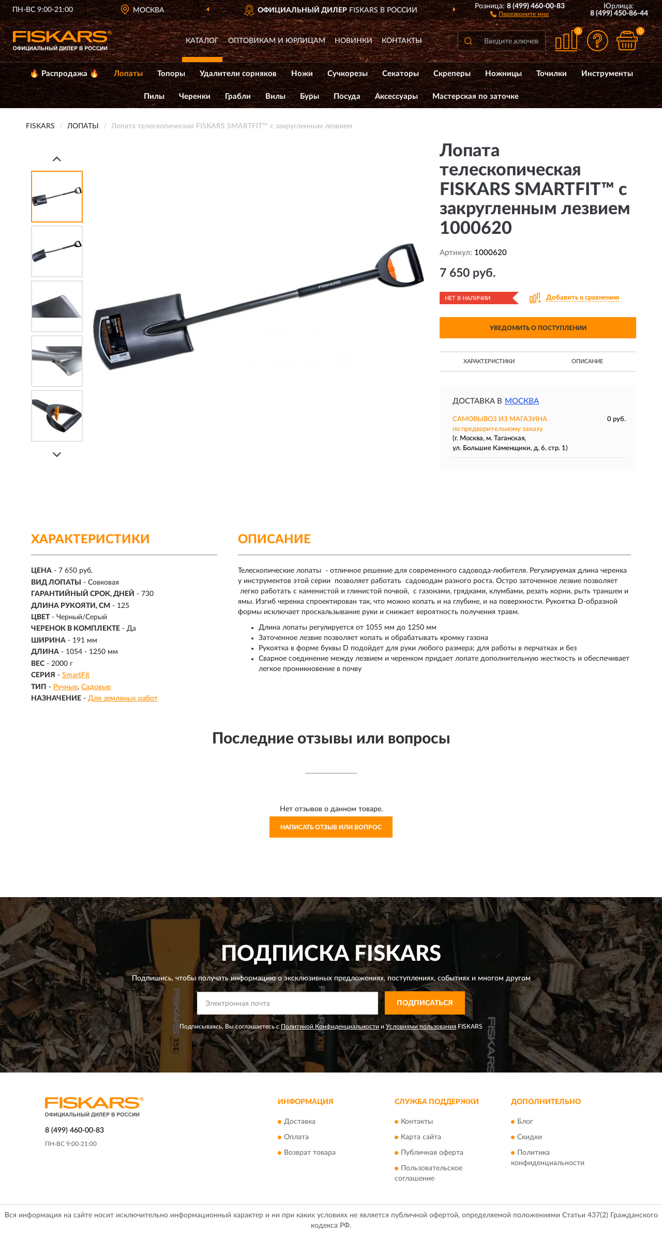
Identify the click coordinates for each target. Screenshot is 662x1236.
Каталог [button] (202, 40)
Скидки (529, 1137)
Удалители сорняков (238, 74)
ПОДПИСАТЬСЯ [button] (425, 1003)
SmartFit (75, 675)
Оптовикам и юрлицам (276, 40)
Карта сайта (421, 1137)
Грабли (238, 96)
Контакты (402, 40)
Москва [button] (522, 401)
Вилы (275, 96)
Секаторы (400, 74)
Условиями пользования (421, 1026)
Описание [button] (587, 361)
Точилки (551, 74)
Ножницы (503, 74)
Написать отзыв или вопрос (331, 827)
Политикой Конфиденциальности (330, 1026)
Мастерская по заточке (475, 96)
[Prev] (57, 158)
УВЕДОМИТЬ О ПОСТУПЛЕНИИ (538, 328)
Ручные (65, 687)
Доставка (299, 1122)
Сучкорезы (347, 74)
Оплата (296, 1137)
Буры (309, 96)
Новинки (353, 40)
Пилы (154, 96)
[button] (519, 13)
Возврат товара (310, 1153)
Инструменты (607, 74)
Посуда (347, 96)
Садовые (96, 687)
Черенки (194, 96)
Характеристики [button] (489, 361)
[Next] (57, 454)
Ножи (302, 74)
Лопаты (128, 74)
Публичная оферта (432, 1153)
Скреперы (452, 74)
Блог (525, 1122)
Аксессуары (396, 96)
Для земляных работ (123, 698)
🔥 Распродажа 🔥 (64, 74)
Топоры (171, 74)
